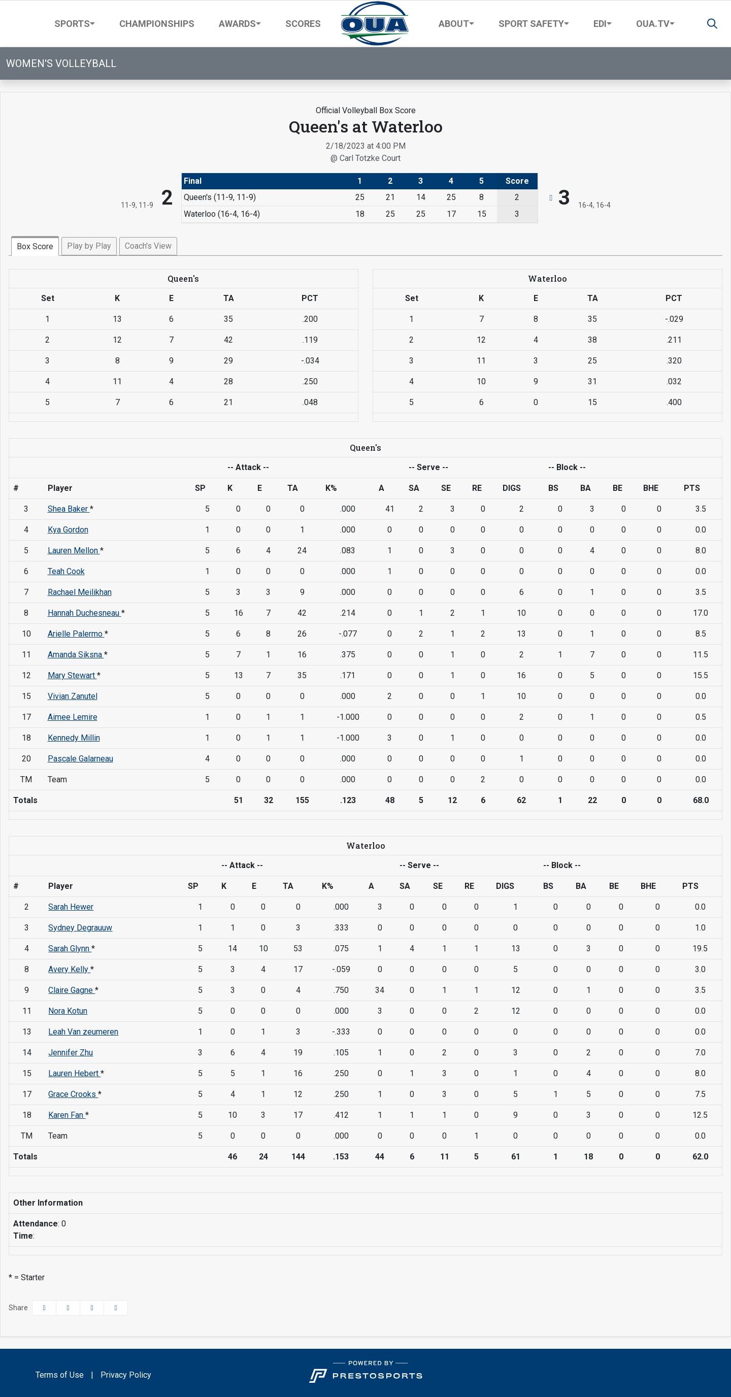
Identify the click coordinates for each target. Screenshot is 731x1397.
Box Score (35, 246)
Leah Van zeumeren (83, 1032)
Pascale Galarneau (80, 758)
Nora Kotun (67, 1011)
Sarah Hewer (70, 907)
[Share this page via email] (92, 1308)
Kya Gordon (68, 530)
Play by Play (89, 246)
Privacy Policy (126, 1375)
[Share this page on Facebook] (44, 1308)
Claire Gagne (71, 990)
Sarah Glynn (69, 948)
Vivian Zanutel (72, 696)
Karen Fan (66, 1115)
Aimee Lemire (72, 717)
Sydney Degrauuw (80, 928)
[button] (74, 23)
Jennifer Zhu (70, 1052)
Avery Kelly (69, 969)
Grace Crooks (73, 1094)
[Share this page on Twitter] (68, 1308)
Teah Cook (66, 571)
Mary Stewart (72, 675)
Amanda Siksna (76, 654)
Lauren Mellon (74, 550)
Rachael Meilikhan (80, 592)
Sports (72, 23)
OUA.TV (653, 23)
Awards (237, 23)
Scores (303, 23)
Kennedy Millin (74, 738)
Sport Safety (531, 23)
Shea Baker (69, 509)
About (454, 23)
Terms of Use (60, 1375)
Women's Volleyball (61, 63)
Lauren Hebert (74, 1073)
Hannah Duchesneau (84, 613)
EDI (600, 23)
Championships (156, 23)
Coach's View (148, 246)
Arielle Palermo (76, 634)
